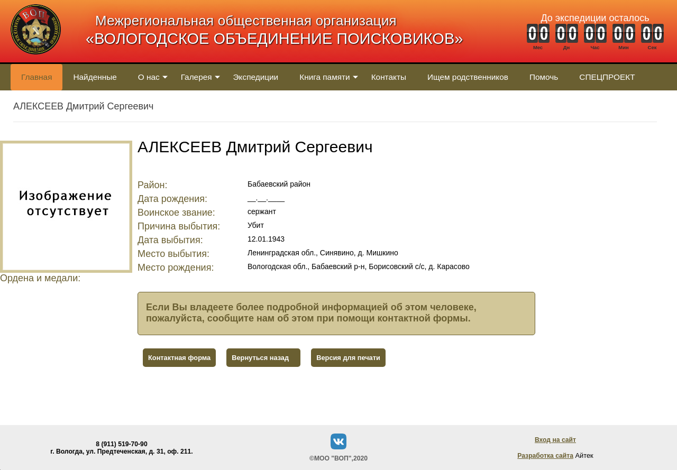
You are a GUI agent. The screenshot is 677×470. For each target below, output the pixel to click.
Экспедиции (256, 76)
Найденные (94, 76)
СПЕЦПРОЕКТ (607, 76)
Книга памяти (324, 76)
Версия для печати (348, 358)
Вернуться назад (260, 358)
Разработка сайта (545, 455)
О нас (149, 76)
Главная (36, 76)
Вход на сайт (555, 440)
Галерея (196, 76)
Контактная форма (179, 358)
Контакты (388, 76)
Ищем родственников (467, 76)
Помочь (543, 76)
